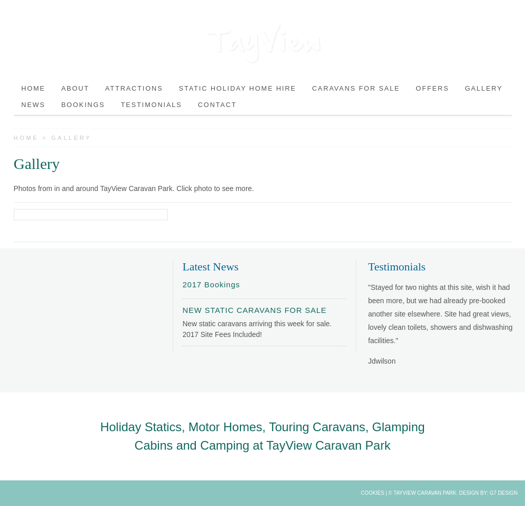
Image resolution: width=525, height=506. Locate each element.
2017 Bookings (211, 284)
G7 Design (503, 493)
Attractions (134, 88)
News (34, 105)
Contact (217, 105)
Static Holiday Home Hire (237, 88)
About (75, 88)
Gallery (484, 88)
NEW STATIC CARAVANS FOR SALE (255, 310)
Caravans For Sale (356, 88)
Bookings (83, 105)
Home (34, 88)
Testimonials (151, 105)
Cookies (373, 493)
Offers (432, 88)
